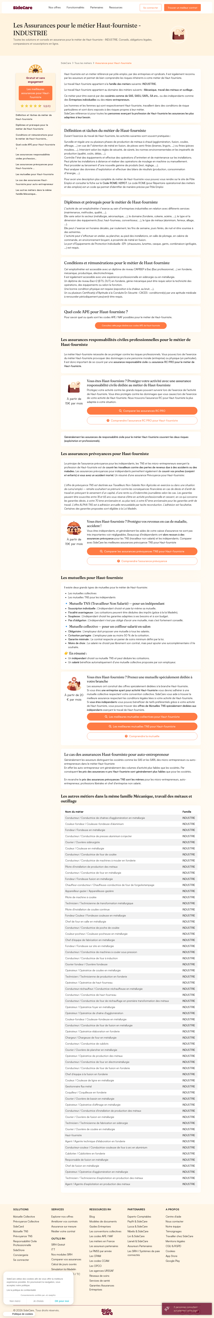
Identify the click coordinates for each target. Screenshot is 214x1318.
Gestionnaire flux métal (78, 1086)
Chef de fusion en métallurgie (82, 1165)
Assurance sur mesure (63, 1226)
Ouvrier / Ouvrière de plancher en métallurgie (91, 1049)
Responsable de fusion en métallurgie (86, 1159)
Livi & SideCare (136, 1236)
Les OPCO (95, 1266)
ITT (53, 1249)
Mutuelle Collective (24, 1216)
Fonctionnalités (75, 7)
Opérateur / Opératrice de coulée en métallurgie (93, 970)
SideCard (18, 1226)
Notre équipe (173, 1226)
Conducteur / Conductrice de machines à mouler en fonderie (100, 860)
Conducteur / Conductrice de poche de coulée (92, 927)
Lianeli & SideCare (138, 1241)
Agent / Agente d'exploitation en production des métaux (97, 1184)
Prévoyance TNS (22, 1236)
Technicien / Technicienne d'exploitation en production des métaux (104, 1178)
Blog (92, 1216)
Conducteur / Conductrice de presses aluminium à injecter (98, 836)
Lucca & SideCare (138, 1226)
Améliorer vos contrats (64, 1221)
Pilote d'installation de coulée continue (87, 909)
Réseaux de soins (99, 1275)
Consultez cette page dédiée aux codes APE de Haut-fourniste (131, 325)
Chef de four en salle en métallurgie (85, 921)
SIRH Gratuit (58, 1244)
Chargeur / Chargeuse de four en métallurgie (91, 1037)
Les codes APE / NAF (101, 1236)
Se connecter (150, 7)
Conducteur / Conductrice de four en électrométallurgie (97, 1062)
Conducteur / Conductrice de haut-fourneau (90, 994)
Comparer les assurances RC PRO (142, 410)
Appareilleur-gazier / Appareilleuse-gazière (89, 891)
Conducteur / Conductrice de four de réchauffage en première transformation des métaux (117, 1001)
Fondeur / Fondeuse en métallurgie (85, 830)
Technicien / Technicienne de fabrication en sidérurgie (96, 1123)
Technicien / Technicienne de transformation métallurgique (99, 903)
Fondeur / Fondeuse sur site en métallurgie (89, 946)
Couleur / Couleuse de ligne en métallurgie (89, 1080)
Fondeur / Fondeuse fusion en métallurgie (89, 879)
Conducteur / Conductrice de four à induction (91, 958)
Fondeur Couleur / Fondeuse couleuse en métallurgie (95, 915)
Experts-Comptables (139, 1216)
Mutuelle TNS (20, 1231)
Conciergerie (20, 1255)
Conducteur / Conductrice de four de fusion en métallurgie (99, 1025)
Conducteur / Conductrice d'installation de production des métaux (103, 1110)
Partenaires (96, 7)
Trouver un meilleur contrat (182, 7)
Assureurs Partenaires (140, 1246)
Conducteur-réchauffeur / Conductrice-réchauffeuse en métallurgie (104, 988)
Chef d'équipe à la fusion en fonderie (86, 1074)
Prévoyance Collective (26, 1221)
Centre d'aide (173, 1216)
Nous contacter (174, 1221)
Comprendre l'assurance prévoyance (142, 561)
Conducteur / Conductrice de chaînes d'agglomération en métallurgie (105, 818)
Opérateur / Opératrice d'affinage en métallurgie (93, 1104)
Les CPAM (95, 1256)
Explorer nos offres (62, 1216)
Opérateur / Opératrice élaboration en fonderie (92, 1031)
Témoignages (174, 1231)
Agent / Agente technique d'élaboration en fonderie (95, 1141)
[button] (19, 1314)
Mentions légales (175, 1241)
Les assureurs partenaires (103, 1246)
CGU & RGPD (173, 1246)
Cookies (170, 1251)
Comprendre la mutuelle (142, 736)
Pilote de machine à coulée (80, 897)
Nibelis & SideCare (138, 1231)
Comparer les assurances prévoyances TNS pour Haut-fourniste (142, 551)
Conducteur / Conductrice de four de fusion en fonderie (97, 1068)
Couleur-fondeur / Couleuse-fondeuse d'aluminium (94, 824)
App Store (171, 1256)
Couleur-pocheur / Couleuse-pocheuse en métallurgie (96, 933)
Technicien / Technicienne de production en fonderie (96, 976)
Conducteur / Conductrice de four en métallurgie (93, 872)
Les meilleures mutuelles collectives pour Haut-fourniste (142, 716)
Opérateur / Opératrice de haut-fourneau (89, 982)
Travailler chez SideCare (179, 1236)
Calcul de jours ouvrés (64, 1264)
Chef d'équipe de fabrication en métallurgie (90, 940)
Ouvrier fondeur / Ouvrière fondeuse (86, 964)
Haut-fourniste (73, 1135)
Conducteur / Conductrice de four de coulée (91, 854)
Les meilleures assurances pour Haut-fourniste (35, 93)
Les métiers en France (102, 1241)
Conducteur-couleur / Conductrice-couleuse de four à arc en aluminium (106, 1147)
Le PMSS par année (100, 1251)
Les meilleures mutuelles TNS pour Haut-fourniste (142, 726)
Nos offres (55, 7)
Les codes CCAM (99, 1260)
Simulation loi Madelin (63, 1269)
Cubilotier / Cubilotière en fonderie (85, 1153)
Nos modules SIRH (61, 1254)
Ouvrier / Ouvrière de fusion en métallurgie (89, 1117)
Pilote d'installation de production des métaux (91, 866)
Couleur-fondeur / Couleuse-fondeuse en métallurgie (96, 1019)
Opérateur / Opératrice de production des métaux (94, 1056)
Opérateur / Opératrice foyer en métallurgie (90, 1007)
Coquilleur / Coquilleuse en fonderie (85, 1092)
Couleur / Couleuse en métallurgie (84, 848)
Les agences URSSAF (101, 1270)
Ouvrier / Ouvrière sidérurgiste (82, 842)
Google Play (173, 1260)
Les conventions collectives (105, 1231)
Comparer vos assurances (66, 1259)
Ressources (115, 7)
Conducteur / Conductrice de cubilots (87, 1043)
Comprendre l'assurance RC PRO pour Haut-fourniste (142, 420)
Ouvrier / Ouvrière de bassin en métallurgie (89, 1098)
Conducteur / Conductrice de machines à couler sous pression (101, 952)
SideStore (19, 1250)
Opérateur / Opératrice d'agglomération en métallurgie (96, 1171)
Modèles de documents (103, 1221)
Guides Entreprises (100, 1226)
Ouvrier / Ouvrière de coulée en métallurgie (90, 1129)
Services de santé (99, 1280)
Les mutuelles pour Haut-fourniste (35, 174)
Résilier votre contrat (63, 1231)
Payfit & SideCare (137, 1221)
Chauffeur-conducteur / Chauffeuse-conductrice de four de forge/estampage (109, 885)
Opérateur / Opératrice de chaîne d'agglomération (94, 1013)
